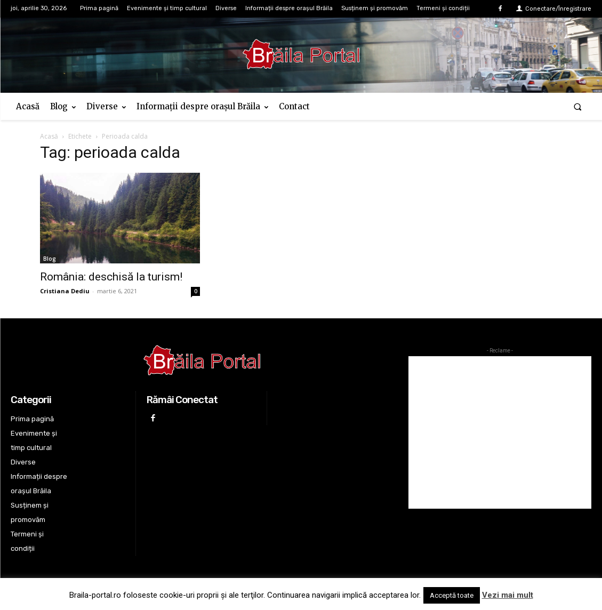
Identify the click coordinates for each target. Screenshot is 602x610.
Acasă (49, 136)
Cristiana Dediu (65, 291)
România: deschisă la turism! (111, 276)
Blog (49, 258)
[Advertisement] (499, 432)
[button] (577, 106)
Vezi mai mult (507, 595)
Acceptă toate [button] (451, 595)
